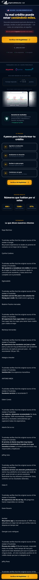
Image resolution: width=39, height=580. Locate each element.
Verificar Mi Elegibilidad (15, 576)
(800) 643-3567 (19, 48)
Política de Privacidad (13, 568)
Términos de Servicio (25, 568)
